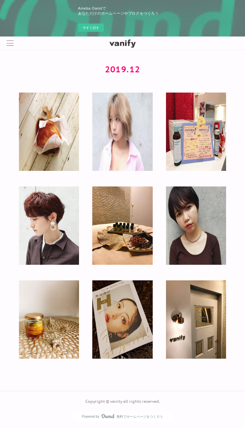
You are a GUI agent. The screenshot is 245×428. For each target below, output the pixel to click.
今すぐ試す (91, 28)
